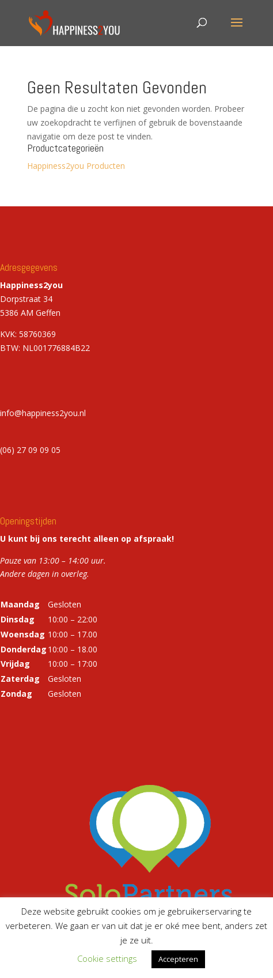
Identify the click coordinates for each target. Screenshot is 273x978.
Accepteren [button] (178, 959)
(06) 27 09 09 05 (30, 449)
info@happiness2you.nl (43, 412)
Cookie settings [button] (107, 958)
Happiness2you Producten (76, 165)
